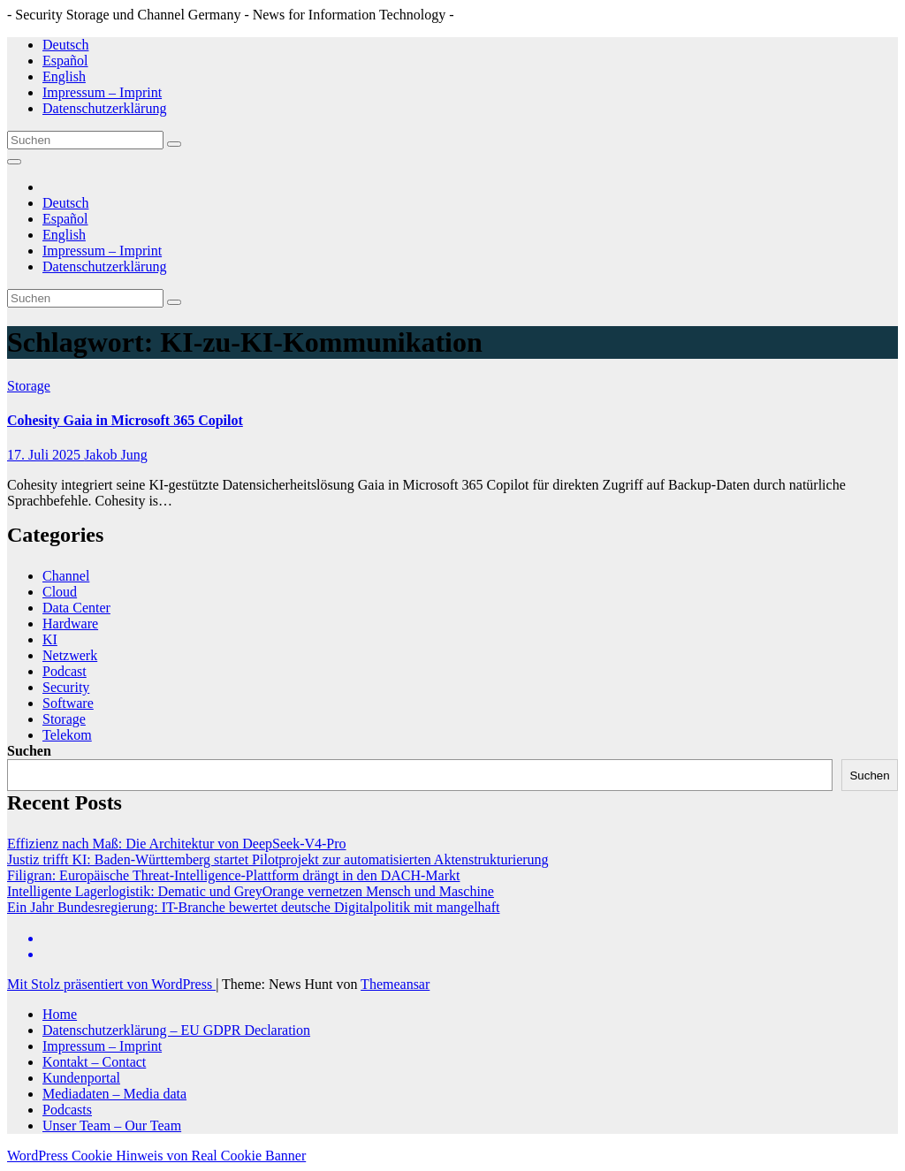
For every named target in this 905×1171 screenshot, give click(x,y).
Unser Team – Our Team (111, 1125)
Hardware (70, 623)
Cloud (59, 591)
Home (59, 1014)
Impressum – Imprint (102, 92)
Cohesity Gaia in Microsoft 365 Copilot (125, 420)
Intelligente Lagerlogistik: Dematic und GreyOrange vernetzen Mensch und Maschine (250, 891)
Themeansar (395, 984)
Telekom (67, 734)
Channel (65, 575)
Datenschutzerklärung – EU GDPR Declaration (176, 1030)
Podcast (64, 671)
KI (49, 639)
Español (65, 60)
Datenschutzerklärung (104, 108)
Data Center (76, 607)
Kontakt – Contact (94, 1061)
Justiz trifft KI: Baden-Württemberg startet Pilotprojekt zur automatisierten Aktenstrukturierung (278, 859)
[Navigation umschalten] (14, 161)
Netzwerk (69, 655)
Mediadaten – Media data (114, 1093)
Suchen (29, 750)
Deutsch (65, 44)
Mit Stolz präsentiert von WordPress (111, 984)
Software (68, 703)
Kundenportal (81, 1077)
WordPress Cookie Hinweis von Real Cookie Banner (156, 1155)
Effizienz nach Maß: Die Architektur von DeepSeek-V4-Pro (176, 843)
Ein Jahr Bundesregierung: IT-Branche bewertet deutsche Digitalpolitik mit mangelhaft (253, 907)
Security (65, 687)
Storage (28, 385)
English (64, 76)
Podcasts (67, 1109)
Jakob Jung (116, 454)
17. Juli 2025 (45, 454)
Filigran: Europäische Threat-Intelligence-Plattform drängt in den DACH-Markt (233, 875)
